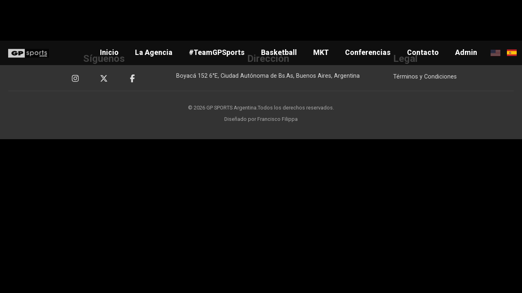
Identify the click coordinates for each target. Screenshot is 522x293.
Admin (466, 52)
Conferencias (368, 52)
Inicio (109, 52)
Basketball (279, 52)
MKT (321, 52)
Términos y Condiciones (425, 76)
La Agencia (154, 52)
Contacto (423, 52)
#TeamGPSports (217, 52)
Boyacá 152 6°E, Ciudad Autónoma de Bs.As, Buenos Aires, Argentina (268, 75)
